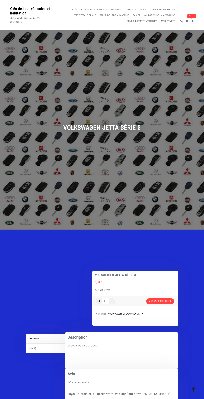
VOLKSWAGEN (127, 283)
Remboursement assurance (142, 21)
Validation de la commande (159, 15)
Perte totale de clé (85, 15)
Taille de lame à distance (114, 15)
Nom (71, 374)
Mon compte (168, 21)
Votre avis (73, 393)
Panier (136, 15)
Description (34, 308)
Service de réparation (162, 9)
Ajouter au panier (160, 270)
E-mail (125, 374)
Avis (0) (32, 317)
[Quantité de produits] (118, 271)
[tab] (45, 308)
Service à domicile (135, 9)
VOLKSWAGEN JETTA (146, 283)
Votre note (73, 388)
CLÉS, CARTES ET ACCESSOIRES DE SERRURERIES (96, 9)
